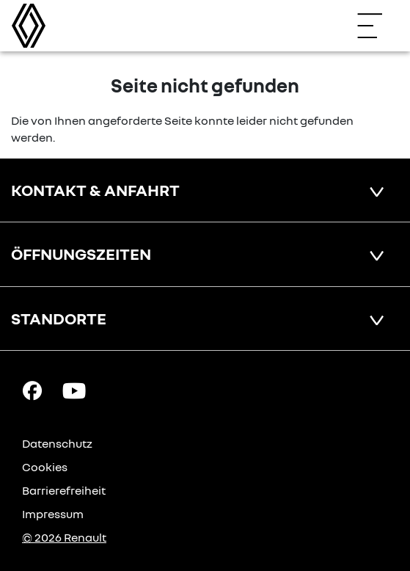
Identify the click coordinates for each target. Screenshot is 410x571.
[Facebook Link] (32, 389)
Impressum (53, 513)
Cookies (44, 466)
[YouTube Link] (74, 389)
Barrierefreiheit (64, 490)
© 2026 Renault (64, 537)
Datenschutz (57, 443)
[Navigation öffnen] (377, 25)
